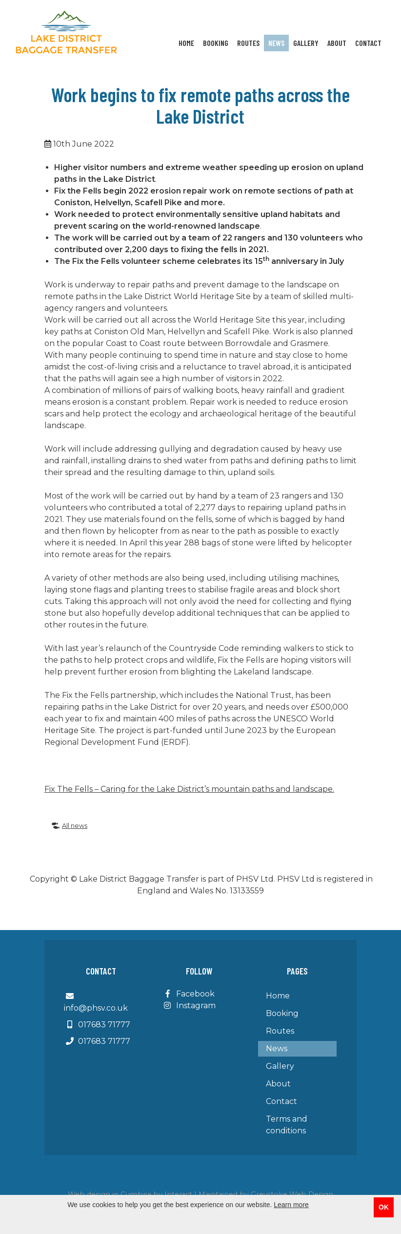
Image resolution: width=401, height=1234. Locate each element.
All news (69, 825)
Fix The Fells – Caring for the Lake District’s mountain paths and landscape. (189, 789)
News (276, 42)
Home (186, 42)
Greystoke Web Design (292, 1194)
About (336, 42)
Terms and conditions (286, 1124)
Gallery (306, 42)
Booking (215, 42)
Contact (368, 42)
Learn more (291, 1205)
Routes (248, 42)
